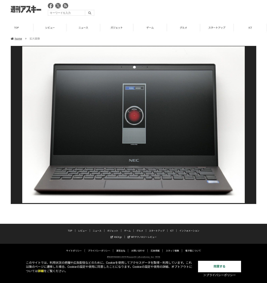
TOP (16, 27)
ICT (250, 27)
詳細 (41, 271)
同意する (219, 266)
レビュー (50, 27)
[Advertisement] (188, 10)
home (16, 39)
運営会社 (120, 247)
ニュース (83, 27)
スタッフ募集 (172, 247)
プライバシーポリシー (99, 247)
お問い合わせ (138, 247)
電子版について (193, 247)
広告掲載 (155, 247)
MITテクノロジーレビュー (142, 233)
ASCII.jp (116, 233)
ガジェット (117, 27)
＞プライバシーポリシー (219, 275)
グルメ (183, 27)
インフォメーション (189, 227)
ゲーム (150, 27)
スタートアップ (216, 27)
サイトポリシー (74, 247)
